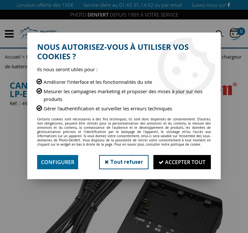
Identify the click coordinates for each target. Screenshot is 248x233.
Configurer (57, 162)
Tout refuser (123, 162)
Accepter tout (182, 162)
